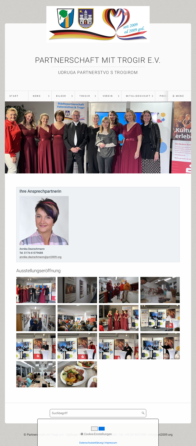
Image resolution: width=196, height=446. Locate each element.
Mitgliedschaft (138, 96)
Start (14, 96)
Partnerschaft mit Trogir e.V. (98, 60)
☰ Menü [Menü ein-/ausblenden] (178, 96)
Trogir (84, 96)
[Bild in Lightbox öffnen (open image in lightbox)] (36, 290)
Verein (108, 96)
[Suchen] (143, 413)
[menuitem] (16, 96)
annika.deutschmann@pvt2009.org (40, 257)
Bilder (61, 96)
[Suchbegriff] (98, 413)
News (37, 96)
